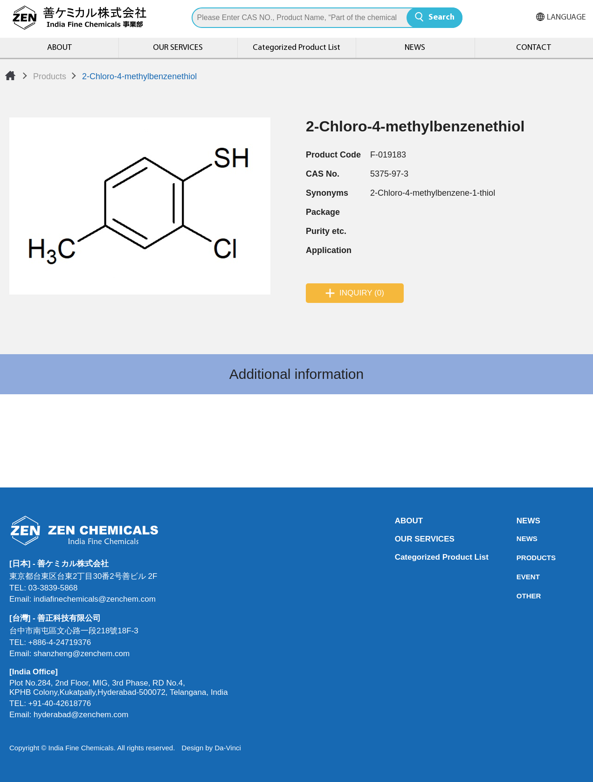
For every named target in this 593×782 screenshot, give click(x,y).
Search (441, 17)
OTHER (519, 596)
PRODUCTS (519, 558)
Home (10, 75)
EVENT (519, 577)
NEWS (415, 47)
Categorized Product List (296, 47)
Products (49, 76)
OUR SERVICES (178, 47)
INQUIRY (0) (361, 292)
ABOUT (59, 47)
